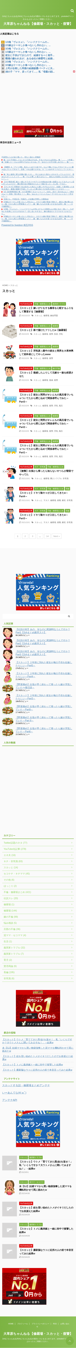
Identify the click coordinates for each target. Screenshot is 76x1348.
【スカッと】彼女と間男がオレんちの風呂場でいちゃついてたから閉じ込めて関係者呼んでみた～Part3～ (46, 398)
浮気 (61, 334)
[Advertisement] (38, 95)
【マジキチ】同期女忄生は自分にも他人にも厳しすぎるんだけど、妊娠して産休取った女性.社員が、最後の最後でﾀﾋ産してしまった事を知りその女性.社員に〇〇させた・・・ (37, 188)
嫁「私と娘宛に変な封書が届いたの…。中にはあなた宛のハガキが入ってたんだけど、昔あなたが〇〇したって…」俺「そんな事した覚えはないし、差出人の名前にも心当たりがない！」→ (37, 176)
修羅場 (46, 315)
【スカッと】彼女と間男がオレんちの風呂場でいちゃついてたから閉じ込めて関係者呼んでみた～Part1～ (46, 449)
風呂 (61, 406)
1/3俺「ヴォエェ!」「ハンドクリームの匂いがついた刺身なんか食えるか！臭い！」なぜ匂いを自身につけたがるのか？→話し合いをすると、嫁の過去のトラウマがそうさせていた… (37, 211)
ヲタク (46, 500)
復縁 (51, 380)
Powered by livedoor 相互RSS (17, 225)
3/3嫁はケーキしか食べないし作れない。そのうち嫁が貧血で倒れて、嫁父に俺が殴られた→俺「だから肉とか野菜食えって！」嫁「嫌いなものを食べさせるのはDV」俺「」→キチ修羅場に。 (37, 218)
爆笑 (64, 500)
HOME (11, 1324)
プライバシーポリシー (40, 1324)
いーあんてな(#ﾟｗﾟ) (14, 1092)
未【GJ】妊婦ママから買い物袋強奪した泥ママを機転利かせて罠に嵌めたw (37, 1049)
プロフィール (22, 1324)
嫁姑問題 (54, 315)
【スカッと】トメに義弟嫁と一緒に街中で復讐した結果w (32, 1064)
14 (47, 536)
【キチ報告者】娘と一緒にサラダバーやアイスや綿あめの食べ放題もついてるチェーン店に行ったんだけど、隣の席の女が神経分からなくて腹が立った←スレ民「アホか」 (37, 183)
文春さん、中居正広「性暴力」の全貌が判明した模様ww (26, 199)
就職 (59, 500)
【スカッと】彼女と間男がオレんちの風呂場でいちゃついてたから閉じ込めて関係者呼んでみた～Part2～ (46, 423)
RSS (55, 1324)
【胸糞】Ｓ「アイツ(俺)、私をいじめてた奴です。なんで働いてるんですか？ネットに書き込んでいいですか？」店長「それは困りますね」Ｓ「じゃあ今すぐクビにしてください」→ (37, 169)
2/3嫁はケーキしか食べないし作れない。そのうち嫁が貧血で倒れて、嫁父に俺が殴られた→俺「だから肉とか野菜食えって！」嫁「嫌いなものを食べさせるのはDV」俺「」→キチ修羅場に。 (37, 204)
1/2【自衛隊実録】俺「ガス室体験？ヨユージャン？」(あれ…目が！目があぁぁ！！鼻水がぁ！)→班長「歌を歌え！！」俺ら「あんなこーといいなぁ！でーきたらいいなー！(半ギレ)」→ (37, 194)
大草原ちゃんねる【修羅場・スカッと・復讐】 (38, 24)
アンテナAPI (9, 1100)
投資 (56, 334)
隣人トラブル (56, 478)
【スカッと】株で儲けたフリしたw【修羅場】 (43, 330)
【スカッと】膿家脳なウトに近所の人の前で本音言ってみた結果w (37, 1070)
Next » (56, 536)
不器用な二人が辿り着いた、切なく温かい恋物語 (20, 157)
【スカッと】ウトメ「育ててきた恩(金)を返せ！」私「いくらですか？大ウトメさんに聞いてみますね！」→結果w (37, 1041)
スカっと (38, 315)
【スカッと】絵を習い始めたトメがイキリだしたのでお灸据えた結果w (37, 1058)
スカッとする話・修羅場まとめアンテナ (26, 1085)
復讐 (51, 334)
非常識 (65, 478)
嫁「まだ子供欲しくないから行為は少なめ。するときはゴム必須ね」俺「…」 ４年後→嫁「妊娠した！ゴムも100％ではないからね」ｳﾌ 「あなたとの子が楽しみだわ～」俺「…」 (37, 161)
